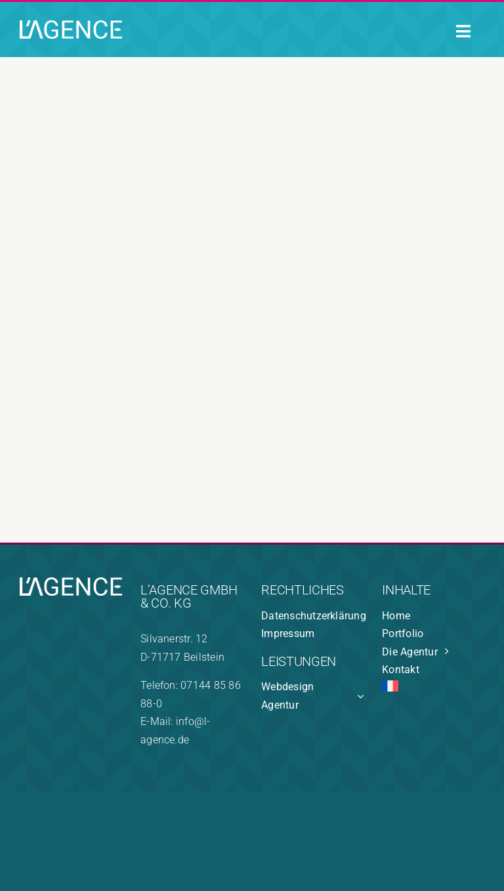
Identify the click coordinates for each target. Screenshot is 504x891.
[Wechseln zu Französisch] (433, 688)
